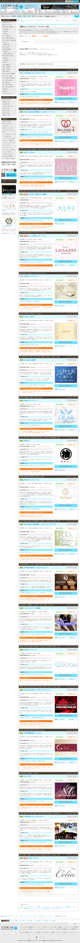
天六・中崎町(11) (6, 35)
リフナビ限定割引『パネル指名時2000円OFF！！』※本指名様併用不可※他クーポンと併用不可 (36, 308)
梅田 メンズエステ (42, 907)
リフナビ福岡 (52, 920)
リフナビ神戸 (22, 920)
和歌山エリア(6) (6, 115)
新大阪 (19, 16)
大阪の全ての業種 (6, 121)
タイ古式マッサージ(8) (7, 154)
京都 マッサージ (33, 907)
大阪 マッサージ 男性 (24, 907)
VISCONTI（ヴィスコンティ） (31, 816)
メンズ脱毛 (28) (7, 136)
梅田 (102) (5, 29)
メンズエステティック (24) (9, 134)
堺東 (28, 16)
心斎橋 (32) (6, 51)
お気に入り (53, 16)
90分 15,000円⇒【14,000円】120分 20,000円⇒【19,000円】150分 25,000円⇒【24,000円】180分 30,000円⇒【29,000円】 (36, 724)
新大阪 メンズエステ (50, 908)
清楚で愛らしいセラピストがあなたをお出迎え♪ (35, 674)
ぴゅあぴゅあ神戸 (27, 360)
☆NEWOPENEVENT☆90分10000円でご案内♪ (34, 884)
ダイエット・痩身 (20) (8, 140)
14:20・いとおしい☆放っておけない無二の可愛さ (35, 842)
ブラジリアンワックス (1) (9, 143)
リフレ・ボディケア (6, 147)
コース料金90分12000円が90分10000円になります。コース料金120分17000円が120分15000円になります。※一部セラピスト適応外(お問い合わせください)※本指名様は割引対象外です (35, 891)
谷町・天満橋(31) (6, 66)
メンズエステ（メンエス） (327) (9, 131)
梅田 (32, 16)
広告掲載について (28, 932)
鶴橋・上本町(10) (6, 69)
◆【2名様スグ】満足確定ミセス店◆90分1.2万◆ (35, 760)
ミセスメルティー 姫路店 (30, 608)
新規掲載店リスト (32, 927)
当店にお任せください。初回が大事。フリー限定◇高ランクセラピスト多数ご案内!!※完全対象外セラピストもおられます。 (35, 515)
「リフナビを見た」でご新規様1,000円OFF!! (30, 471)
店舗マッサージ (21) (7, 128)
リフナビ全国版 (5, 920)
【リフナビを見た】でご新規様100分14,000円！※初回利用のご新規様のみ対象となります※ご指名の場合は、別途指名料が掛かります (35, 227)
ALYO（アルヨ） (27, 152)
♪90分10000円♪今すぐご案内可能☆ (32, 301)
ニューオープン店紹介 (41, 927)
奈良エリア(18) (5, 110)
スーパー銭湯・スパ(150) (8, 158)
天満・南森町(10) (6, 64)
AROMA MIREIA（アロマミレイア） (33, 567)
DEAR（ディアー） (28, 400)
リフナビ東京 (45, 920)
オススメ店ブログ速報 (52, 927)
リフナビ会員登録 (37, 932)
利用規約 (64, 932)
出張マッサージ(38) (6, 24)
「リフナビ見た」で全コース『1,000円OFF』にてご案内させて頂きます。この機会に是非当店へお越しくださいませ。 (35, 767)
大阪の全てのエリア (6, 22)
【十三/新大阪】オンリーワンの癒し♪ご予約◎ (34, 136)
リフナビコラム (66, 927)
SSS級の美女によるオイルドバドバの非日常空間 (35, 592)
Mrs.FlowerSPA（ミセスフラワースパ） (35, 690)
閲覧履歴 (47, 16)
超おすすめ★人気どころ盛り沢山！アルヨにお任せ (35, 178)
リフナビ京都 (29, 920)
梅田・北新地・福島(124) (8, 26)
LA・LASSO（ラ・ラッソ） (33, 236)
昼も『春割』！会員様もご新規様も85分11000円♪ (35, 634)
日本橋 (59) (6, 60)
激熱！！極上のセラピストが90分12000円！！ (34, 261)
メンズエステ (5, 125)
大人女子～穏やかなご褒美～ (33, 194)
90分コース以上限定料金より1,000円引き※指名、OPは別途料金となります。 (35, 681)
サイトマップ (58, 932)
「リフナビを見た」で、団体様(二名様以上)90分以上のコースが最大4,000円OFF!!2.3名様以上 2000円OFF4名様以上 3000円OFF (36, 185)
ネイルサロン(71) (6, 145)
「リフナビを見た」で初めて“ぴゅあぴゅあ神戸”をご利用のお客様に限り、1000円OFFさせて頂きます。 (35, 392)
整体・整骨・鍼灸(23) (7, 156)
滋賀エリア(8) (5, 113)
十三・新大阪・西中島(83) (8, 78)
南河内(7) (4, 91)
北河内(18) (4, 89)
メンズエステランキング (42, 928)
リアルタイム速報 (23, 927)
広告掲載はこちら (66, 928)
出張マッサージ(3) (6, 99)
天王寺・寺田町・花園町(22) (8, 73)
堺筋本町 (13, 16)
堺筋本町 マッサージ (28, 908)
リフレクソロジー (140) (8, 149)
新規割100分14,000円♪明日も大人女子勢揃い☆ (34, 220)
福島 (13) (5, 33)
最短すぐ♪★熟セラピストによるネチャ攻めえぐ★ (35, 465)
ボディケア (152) (7, 151)
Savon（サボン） (27, 317)
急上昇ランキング (32, 928)
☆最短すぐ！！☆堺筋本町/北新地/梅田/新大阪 (34, 717)
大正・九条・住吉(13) (7, 75)
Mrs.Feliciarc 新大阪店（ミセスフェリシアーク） (38, 524)
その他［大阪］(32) (6, 93)
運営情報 (52, 932)
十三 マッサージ (60, 908)
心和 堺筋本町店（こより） (30, 733)
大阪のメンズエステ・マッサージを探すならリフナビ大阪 (40, 940)
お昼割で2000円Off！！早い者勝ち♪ (32, 96)
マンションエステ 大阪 (52, 907)
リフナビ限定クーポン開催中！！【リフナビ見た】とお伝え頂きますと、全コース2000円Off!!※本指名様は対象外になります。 (35, 432)
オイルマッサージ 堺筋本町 (64, 907)
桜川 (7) (5, 62)
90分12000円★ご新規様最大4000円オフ (33, 508)
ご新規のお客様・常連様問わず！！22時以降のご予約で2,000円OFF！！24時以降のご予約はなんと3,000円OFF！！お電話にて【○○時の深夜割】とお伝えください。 (36, 351)
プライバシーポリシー (72, 932)
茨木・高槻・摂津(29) (7, 84)
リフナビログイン (45, 932)
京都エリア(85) (5, 101)
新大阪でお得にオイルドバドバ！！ (32, 552)
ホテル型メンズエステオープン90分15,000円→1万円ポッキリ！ (34, 268)
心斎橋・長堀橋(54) (6, 49)
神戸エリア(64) (5, 108)
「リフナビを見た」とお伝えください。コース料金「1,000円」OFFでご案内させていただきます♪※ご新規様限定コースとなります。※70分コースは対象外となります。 (35, 143)
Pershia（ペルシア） (28, 276)
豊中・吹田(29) (5, 82)
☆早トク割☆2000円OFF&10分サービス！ (33, 425)
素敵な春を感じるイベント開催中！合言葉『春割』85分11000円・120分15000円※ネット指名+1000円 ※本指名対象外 (35, 641)
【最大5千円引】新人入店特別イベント (33, 344)
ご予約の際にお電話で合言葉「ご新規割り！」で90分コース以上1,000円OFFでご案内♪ (35, 808)
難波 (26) (5, 58)
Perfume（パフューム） (29, 480)
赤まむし (24, 441)
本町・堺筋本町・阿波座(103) (9, 40)
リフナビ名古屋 (37, 920)
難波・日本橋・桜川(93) (7, 55)
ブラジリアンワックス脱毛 (39, 908)
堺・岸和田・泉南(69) (7, 80)
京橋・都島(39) (5, 71)
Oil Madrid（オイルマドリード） (32, 73)
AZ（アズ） (25, 776)
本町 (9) (5, 42)
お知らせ (21, 932)
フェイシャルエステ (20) (8, 138)
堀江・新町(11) (5, 46)
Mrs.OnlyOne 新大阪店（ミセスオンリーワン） (37, 112)
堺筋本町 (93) (6, 44)
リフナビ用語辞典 (74, 927)
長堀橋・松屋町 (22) (7, 53)
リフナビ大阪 (14, 920)
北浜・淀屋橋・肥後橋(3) (8, 38)
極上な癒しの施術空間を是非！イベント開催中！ (35, 801)
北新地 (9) (5, 31)
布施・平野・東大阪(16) (7, 86)
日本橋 (24, 16)
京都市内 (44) (6, 104)
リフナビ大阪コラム (39, 16)
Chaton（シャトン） (28, 650)
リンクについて (51, 928)
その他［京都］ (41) (7, 106)
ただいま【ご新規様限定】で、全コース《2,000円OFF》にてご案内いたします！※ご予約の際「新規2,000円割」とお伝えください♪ (35, 599)
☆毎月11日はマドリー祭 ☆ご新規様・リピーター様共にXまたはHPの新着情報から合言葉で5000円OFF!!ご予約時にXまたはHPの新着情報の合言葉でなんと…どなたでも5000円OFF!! (36, 103)
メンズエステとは (23, 928)
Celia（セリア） (29, 858)
